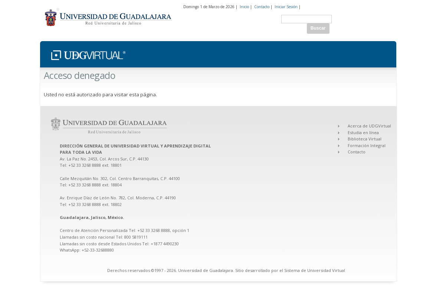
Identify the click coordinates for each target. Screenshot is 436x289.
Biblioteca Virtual (364, 139)
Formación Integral (367, 145)
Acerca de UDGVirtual (369, 126)
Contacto (261, 6)
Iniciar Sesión (286, 6)
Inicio (244, 6)
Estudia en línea (363, 132)
